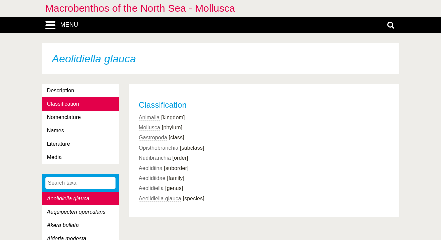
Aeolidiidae (152, 178)
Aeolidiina (151, 168)
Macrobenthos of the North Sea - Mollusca (140, 8)
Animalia (149, 117)
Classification (63, 104)
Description (60, 90)
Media (54, 157)
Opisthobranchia (159, 148)
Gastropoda (153, 137)
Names (55, 130)
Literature (58, 144)
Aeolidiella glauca (160, 198)
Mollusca (149, 127)
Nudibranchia (155, 158)
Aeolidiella (151, 188)
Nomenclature (64, 117)
